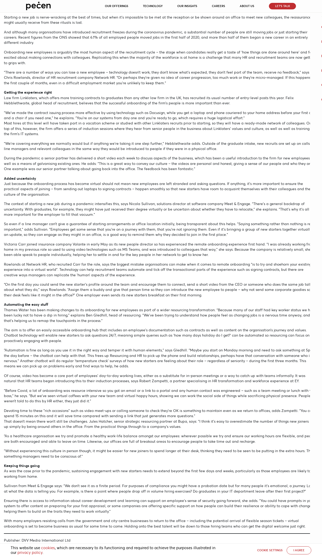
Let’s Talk (282, 6)
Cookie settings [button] (270, 550)
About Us (247, 6)
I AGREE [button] (299, 550)
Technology (153, 6)
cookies (48, 548)
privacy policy (29, 552)
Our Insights (187, 6)
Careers (218, 6)
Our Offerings (116, 6)
